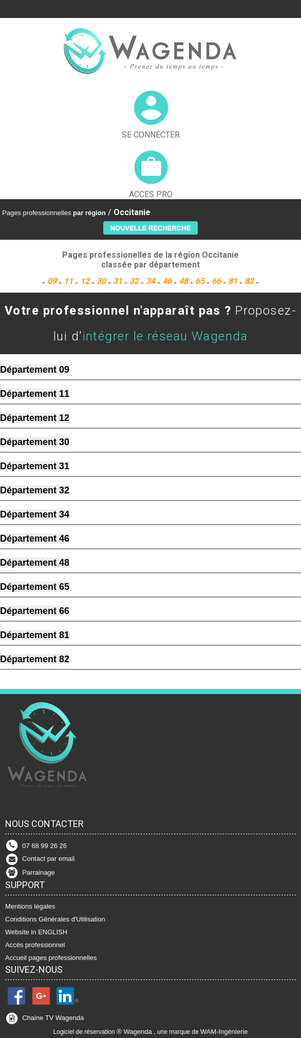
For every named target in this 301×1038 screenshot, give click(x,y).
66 (217, 281)
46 (168, 281)
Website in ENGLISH (36, 932)
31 (118, 281)
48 (184, 281)
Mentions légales (30, 906)
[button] (150, 228)
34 (151, 281)
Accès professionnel (35, 945)
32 (135, 281)
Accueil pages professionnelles (51, 958)
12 (85, 281)
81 (233, 281)
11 (69, 281)
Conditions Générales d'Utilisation (55, 919)
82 (250, 281)
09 (53, 281)
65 (200, 281)
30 (102, 281)
